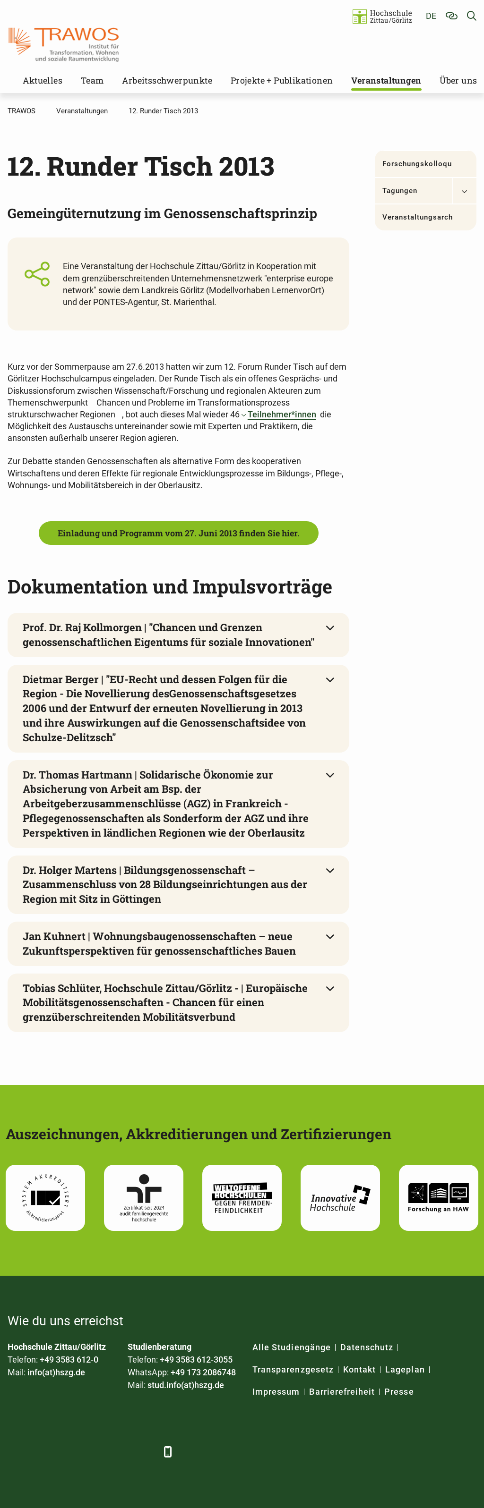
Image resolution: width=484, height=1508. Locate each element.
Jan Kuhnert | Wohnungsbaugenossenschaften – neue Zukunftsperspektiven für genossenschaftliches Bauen (159, 943)
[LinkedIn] (42, 1451)
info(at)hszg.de (56, 1372)
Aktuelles (42, 80)
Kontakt (359, 1369)
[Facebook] (16, 1451)
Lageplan (404, 1369)
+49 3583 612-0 (69, 1359)
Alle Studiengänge (291, 1347)
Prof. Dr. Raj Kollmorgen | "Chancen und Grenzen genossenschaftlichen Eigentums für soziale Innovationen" (168, 634)
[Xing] (68, 1451)
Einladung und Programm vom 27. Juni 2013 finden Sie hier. (179, 533)
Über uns (458, 80)
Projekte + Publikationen (282, 80)
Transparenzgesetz (293, 1369)
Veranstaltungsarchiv (417, 217)
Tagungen (399, 190)
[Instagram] (120, 1451)
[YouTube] (94, 1451)
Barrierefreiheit (342, 1392)
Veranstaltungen (386, 80)
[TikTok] (146, 1451)
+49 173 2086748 (203, 1372)
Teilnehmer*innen (282, 414)
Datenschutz (367, 1347)
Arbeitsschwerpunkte (167, 80)
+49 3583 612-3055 (196, 1359)
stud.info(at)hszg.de (185, 1385)
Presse (399, 1392)
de (431, 16)
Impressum (276, 1392)
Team (92, 80)
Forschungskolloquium (417, 164)
